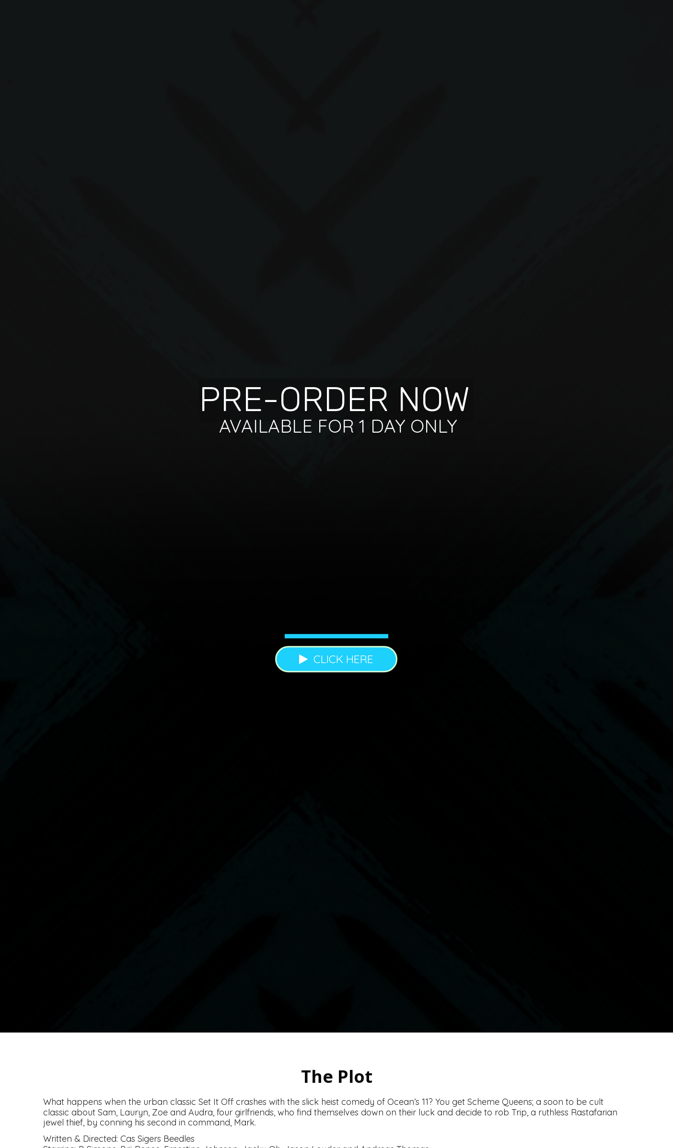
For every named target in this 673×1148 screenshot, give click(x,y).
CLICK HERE (336, 659)
